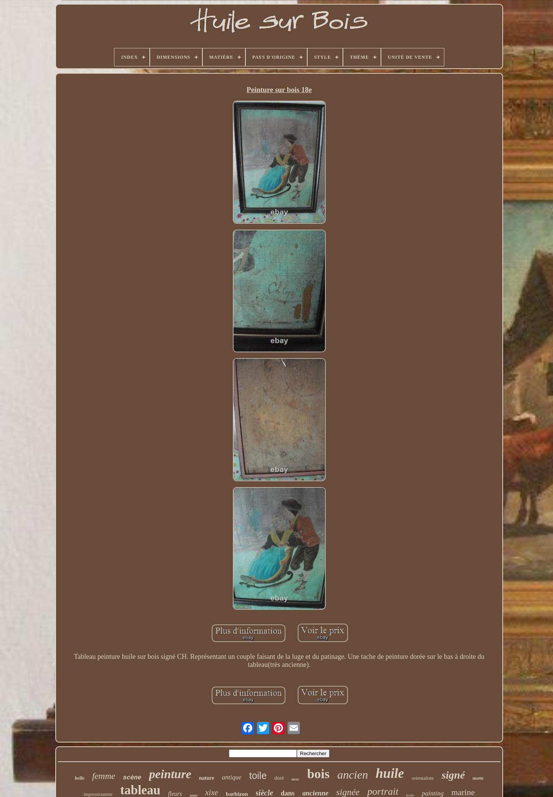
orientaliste (423, 778)
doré (279, 778)
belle (79, 778)
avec (295, 779)
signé (453, 775)
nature (206, 778)
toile (258, 775)
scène (132, 777)
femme (103, 776)
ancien (352, 774)
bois (318, 774)
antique (232, 777)
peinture (170, 774)
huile (390, 773)
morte (478, 778)
